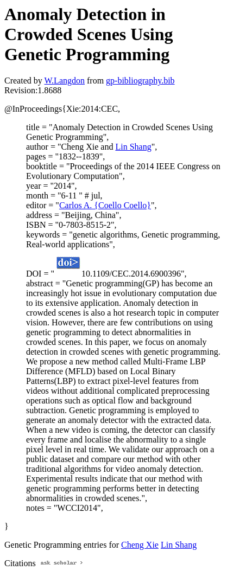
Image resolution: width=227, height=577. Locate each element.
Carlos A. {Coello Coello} (105, 205)
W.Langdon (64, 80)
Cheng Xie (140, 544)
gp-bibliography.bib (140, 80)
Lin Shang (133, 146)
